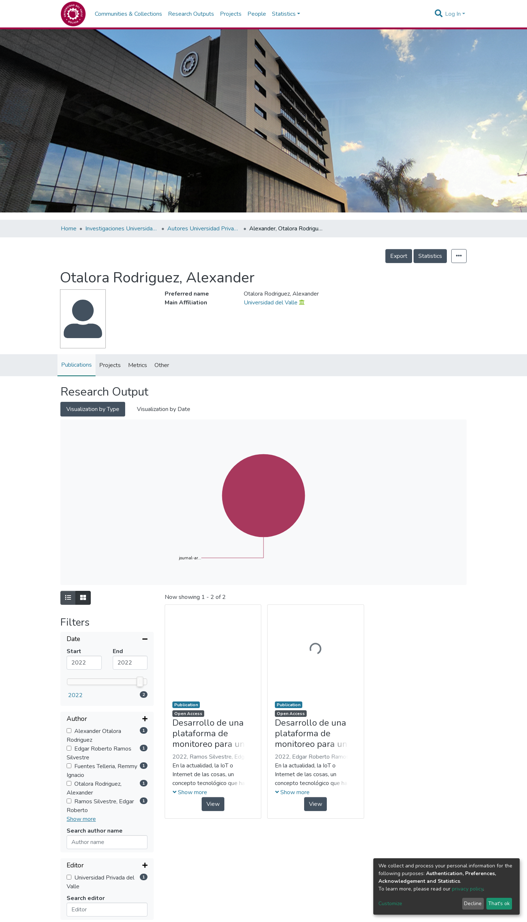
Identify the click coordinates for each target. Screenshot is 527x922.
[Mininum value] (84, 663)
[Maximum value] (130, 663)
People (256, 14)
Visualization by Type (92, 409)
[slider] (140, 682)
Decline (473, 903)
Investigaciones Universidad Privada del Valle (121, 229)
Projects (231, 14)
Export (398, 256)
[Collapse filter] (107, 639)
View (213, 804)
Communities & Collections (128, 14)
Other (161, 365)
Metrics (137, 365)
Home (68, 229)
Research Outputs (191, 14)
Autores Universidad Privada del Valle (203, 229)
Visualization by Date (163, 409)
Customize (390, 903)
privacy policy (467, 888)
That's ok (499, 903)
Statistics (430, 256)
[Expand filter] (107, 719)
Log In (453, 14)
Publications (76, 365)
